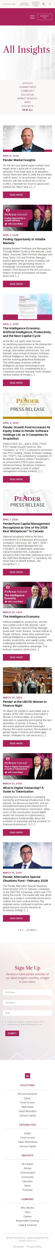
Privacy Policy (34, 1246)
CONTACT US (44, 17)
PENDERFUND (9, 4)
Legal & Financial (27, 1225)
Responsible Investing (27, 1220)
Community (27, 91)
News (27, 102)
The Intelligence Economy (21, 616)
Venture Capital (28, 1115)
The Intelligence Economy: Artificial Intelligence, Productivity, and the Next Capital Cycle (27, 332)
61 (28, 930)
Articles (27, 83)
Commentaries (27, 87)
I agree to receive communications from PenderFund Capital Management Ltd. (26, 1022)
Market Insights (27, 98)
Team (28, 1212)
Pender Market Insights (19, 160)
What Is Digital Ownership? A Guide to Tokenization (23, 789)
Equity (27, 1098)
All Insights (27, 1164)
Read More (16, 195)
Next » (33, 930)
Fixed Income (27, 1102)
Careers (27, 1216)
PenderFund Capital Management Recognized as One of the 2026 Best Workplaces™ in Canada (26, 527)
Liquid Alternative (27, 1111)
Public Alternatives (27, 1141)
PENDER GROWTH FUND (36, 4)
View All (27, 110)
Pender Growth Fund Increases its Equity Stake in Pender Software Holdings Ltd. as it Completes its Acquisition (26, 432)
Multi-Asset (27, 1106)
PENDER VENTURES (24, 4)
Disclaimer (18, 1246)
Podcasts (28, 106)
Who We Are (27, 1207)
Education (27, 95)
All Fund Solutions (27, 1093)
